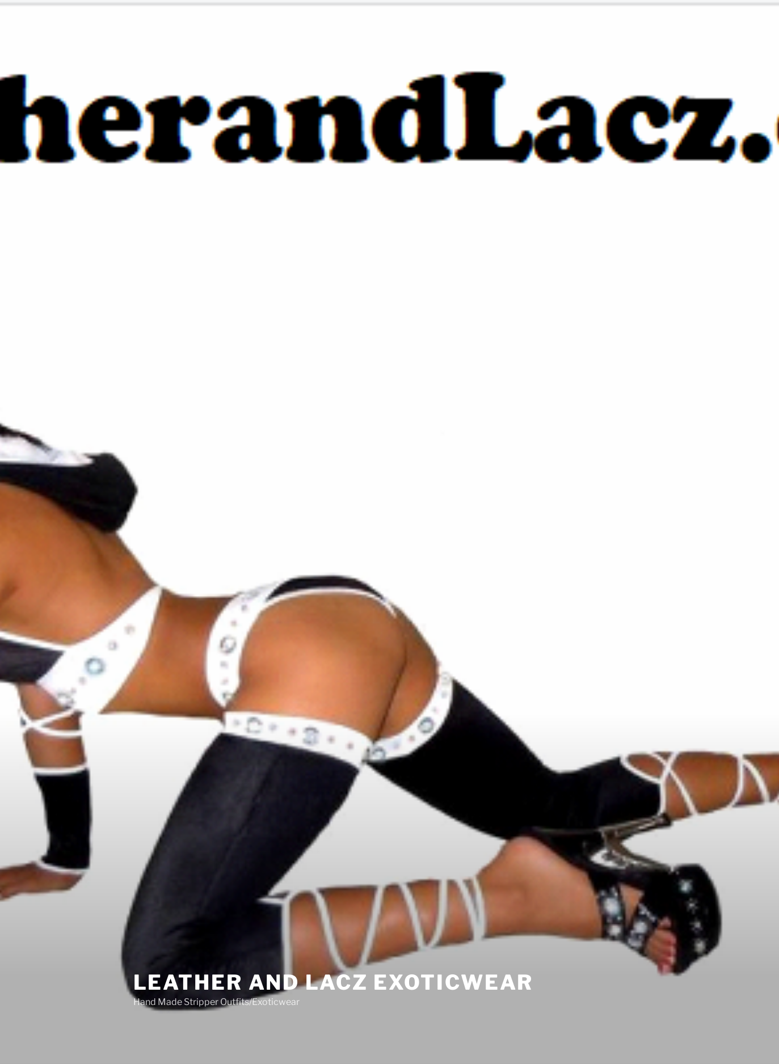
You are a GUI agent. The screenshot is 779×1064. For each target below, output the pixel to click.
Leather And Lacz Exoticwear (333, 970)
